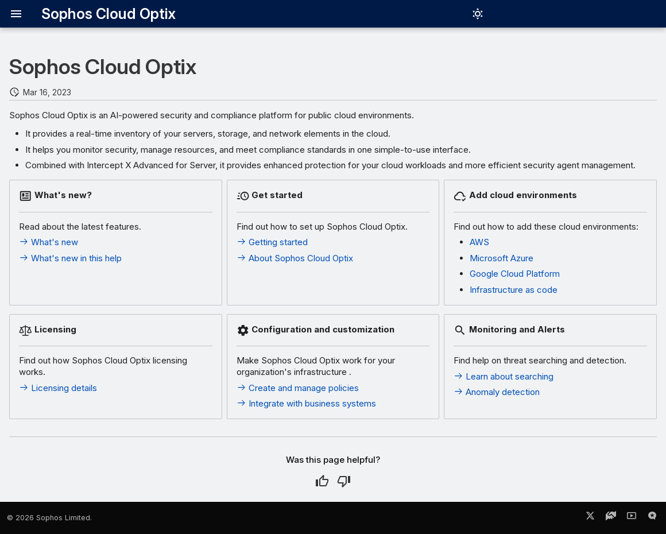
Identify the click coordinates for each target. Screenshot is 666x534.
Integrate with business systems (306, 403)
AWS (479, 242)
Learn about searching (503, 376)
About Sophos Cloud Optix (295, 258)
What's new (48, 242)
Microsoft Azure (501, 258)
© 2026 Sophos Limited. (49, 517)
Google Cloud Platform (515, 273)
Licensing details (58, 387)
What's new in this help (70, 258)
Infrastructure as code (513, 289)
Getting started (272, 242)
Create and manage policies (298, 387)
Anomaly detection (497, 391)
